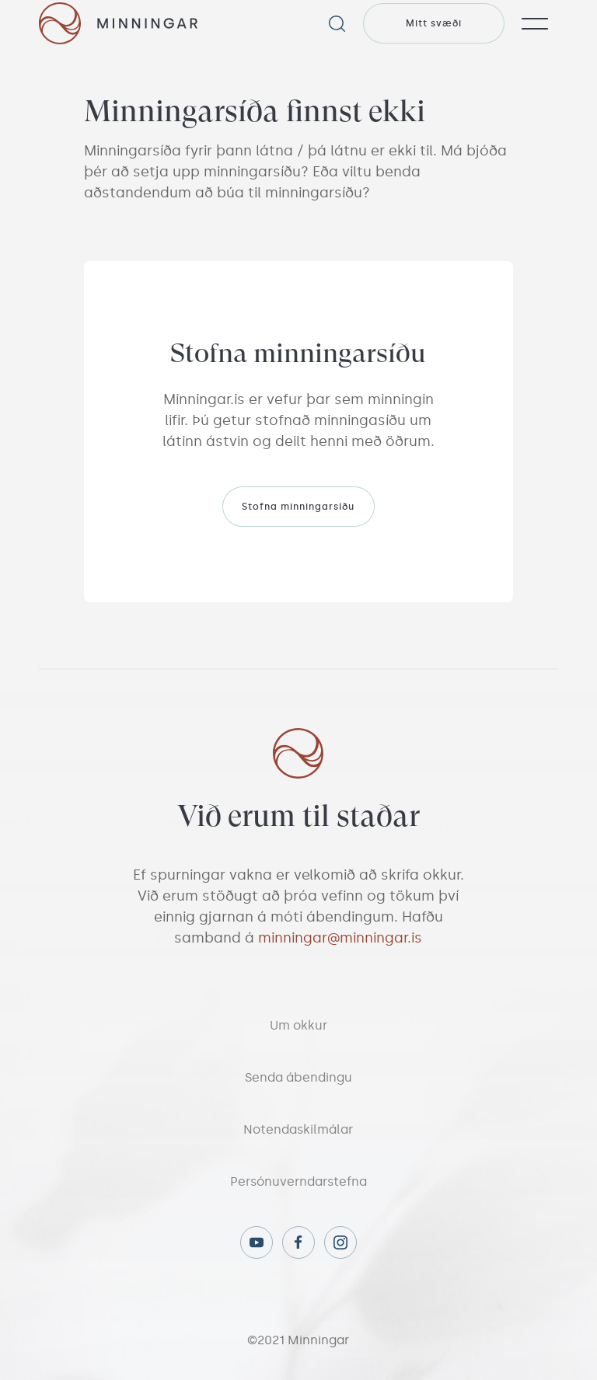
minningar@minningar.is (340, 937)
